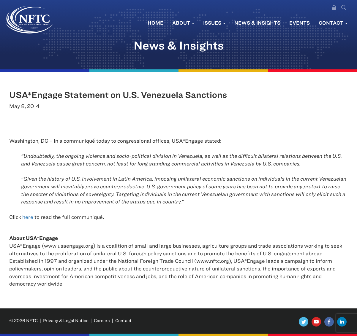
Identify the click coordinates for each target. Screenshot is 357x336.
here (27, 217)
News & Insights (257, 23)
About (183, 23)
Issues (214, 23)
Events (299, 23)
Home (155, 23)
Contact (333, 23)
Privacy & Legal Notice (66, 320)
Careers (102, 320)
